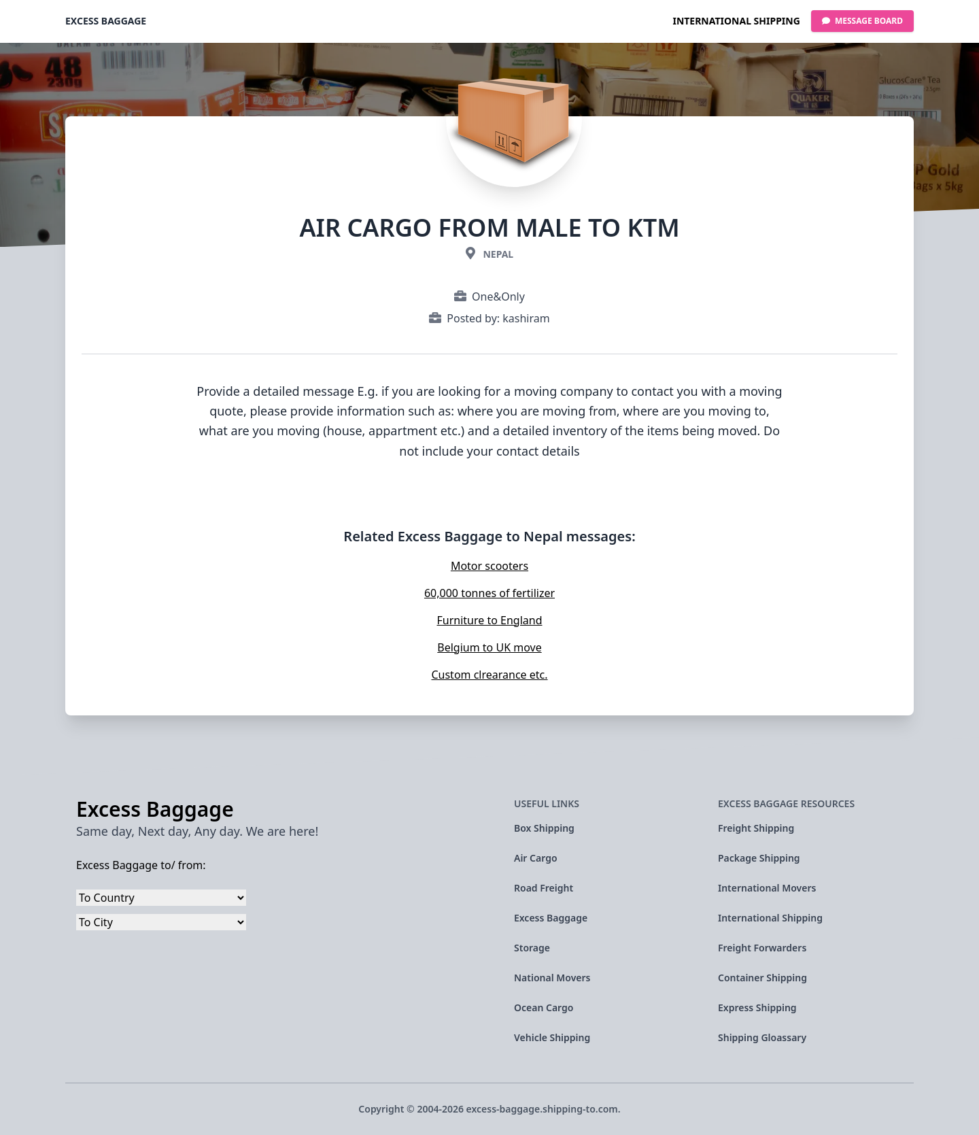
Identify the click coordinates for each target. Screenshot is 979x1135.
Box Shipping (544, 827)
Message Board (862, 21)
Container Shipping (762, 977)
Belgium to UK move (489, 647)
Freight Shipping (756, 827)
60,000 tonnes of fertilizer (489, 593)
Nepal (498, 254)
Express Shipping (757, 1007)
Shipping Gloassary (762, 1037)
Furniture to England (489, 620)
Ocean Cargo (543, 1007)
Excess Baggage (105, 20)
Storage (532, 947)
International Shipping (736, 20)
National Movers (552, 977)
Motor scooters (489, 565)
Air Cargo (535, 857)
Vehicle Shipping (552, 1037)
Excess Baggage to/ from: (141, 865)
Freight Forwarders (762, 947)
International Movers (767, 887)
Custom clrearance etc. (489, 674)
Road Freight (543, 887)
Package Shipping (759, 857)
